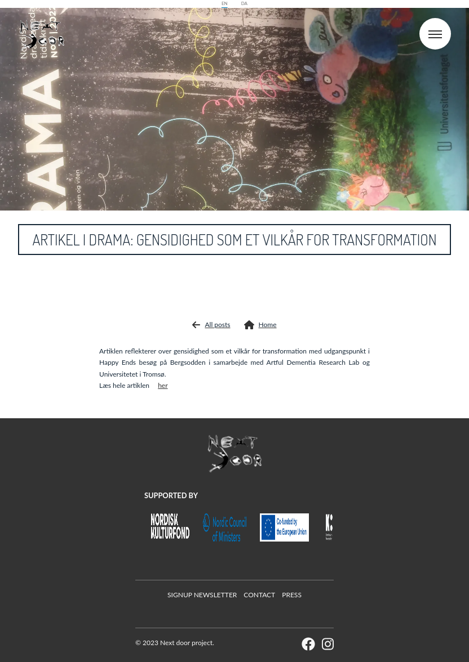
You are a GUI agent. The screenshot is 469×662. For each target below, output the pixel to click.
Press (292, 595)
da (244, 3)
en (225, 3)
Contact (259, 595)
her (162, 385)
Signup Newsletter (202, 595)
